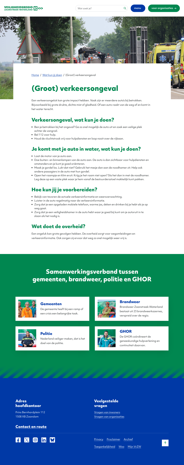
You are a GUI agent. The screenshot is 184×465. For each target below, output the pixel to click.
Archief (128, 439)
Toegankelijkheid (104, 446)
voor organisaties (162, 8)
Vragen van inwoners (107, 412)
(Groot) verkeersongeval (81, 75)
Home (35, 75)
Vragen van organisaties (109, 416)
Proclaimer (113, 439)
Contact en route (31, 426)
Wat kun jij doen (52, 75)
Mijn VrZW (134, 446)
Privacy (98, 439)
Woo (121, 446)
